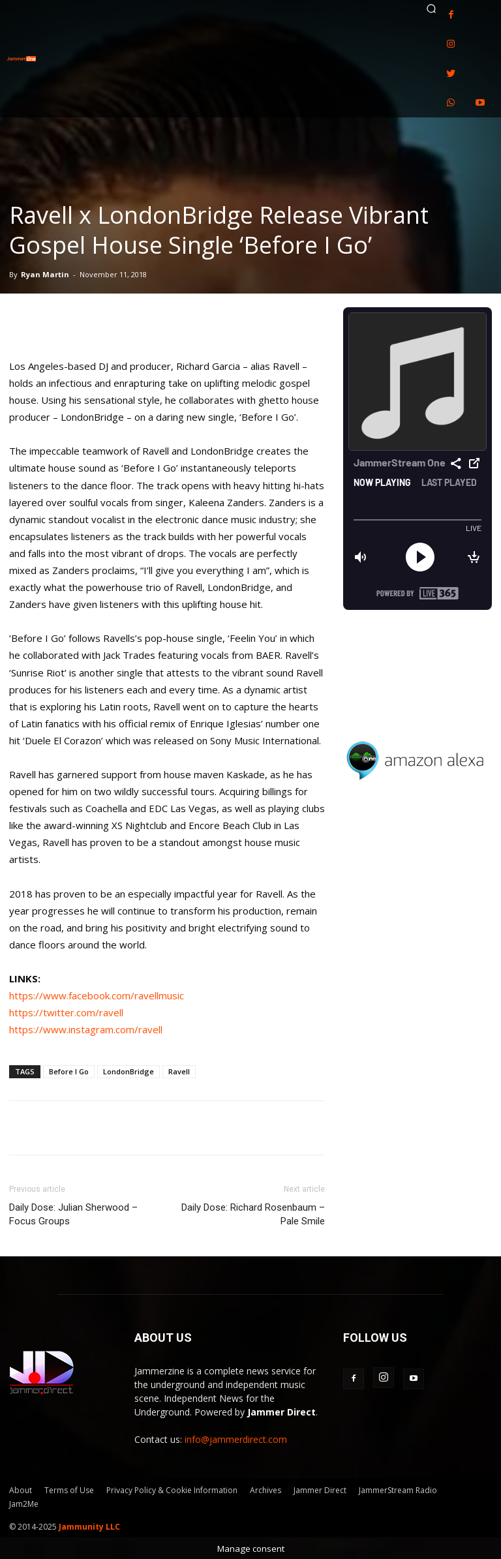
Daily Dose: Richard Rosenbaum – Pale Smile (253, 1214)
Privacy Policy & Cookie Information (171, 1490)
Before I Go (69, 1071)
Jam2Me (23, 1503)
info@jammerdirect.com (236, 1439)
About (20, 1490)
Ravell (179, 1071)
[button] (431, 8)
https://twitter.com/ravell (66, 1012)
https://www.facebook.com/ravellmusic (96, 995)
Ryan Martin (45, 274)
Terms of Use (69, 1490)
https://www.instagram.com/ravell (85, 1029)
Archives (265, 1490)
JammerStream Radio (398, 1490)
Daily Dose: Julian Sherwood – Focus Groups (73, 1214)
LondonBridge (128, 1071)
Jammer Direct (320, 1490)
